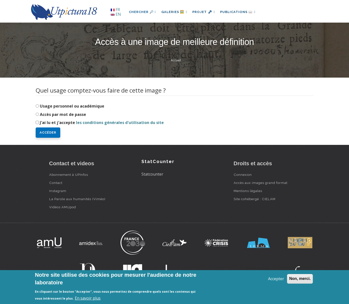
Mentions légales (248, 191)
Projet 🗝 (205, 12)
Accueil (176, 60)
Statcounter (152, 174)
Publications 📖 (240, 12)
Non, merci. (300, 278)
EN (116, 14)
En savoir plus (88, 298)
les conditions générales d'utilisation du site (120, 122)
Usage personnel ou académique (72, 106)
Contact (55, 183)
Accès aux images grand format (261, 183)
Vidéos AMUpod (62, 207)
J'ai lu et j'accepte (102, 122)
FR (115, 9)
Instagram (57, 191)
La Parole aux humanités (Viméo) (77, 199)
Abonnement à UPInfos (68, 175)
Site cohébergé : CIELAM (254, 199)
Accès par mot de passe (63, 114)
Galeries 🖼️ (175, 12)
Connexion (243, 175)
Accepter (276, 278)
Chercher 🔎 (142, 12)
